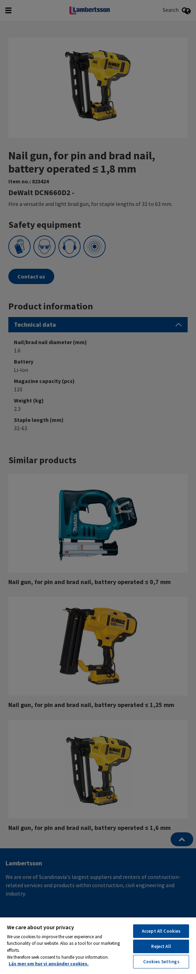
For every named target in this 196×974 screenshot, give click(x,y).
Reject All (161, 946)
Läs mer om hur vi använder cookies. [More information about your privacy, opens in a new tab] (49, 964)
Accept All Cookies (161, 931)
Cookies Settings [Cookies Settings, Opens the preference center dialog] (161, 962)
